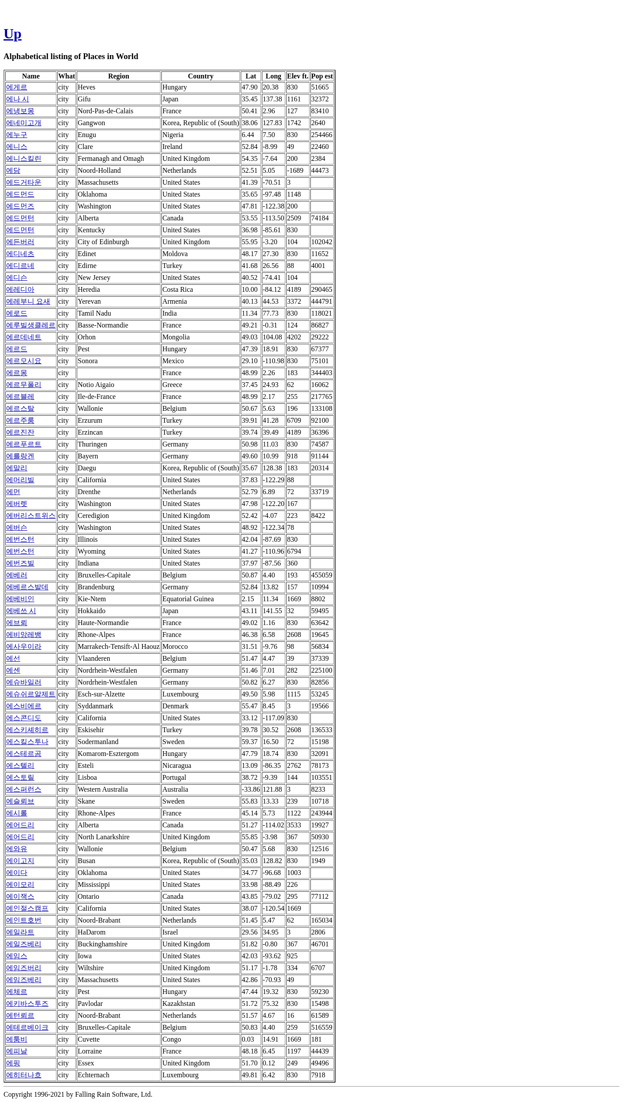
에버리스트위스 (31, 515)
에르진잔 (20, 432)
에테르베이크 (27, 1027)
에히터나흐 (23, 1075)
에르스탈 (20, 408)
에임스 (16, 956)
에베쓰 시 (21, 610)
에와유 (16, 849)
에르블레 (20, 396)
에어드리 (20, 825)
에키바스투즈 (27, 1003)
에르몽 (16, 372)
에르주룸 (20, 420)
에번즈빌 (20, 563)
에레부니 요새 (28, 301)
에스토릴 (20, 777)
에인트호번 (23, 920)
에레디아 (20, 289)
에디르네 (20, 265)
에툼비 (16, 1039)
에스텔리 (20, 765)
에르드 (16, 349)
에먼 (13, 491)
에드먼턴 (20, 218)
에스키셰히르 (27, 729)
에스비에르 (23, 706)
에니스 (16, 146)
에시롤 (16, 813)
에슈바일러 (23, 682)
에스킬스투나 (27, 741)
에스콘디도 (23, 718)
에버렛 (16, 503)
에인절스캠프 (27, 908)
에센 (13, 670)
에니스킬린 (23, 158)
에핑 (13, 1063)
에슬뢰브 (20, 801)
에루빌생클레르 (31, 325)
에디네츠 (20, 253)
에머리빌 (20, 480)
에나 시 (17, 99)
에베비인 (20, 599)
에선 (13, 658)
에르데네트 (23, 337)
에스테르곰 (23, 753)
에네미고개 (23, 123)
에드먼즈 (20, 206)
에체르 (16, 991)
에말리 (16, 468)
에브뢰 (16, 622)
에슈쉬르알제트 (31, 694)
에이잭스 (20, 896)
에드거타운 (23, 182)
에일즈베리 (23, 944)
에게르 (16, 87)
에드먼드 (20, 194)
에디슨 (16, 277)
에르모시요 (23, 361)
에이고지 (20, 860)
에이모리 (20, 884)
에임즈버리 (23, 968)
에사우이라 (23, 646)
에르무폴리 (23, 384)
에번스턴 (20, 539)
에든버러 (20, 242)
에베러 (16, 575)
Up (13, 33)
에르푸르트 (23, 444)
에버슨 (16, 527)
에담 (13, 170)
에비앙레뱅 (23, 634)
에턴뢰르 (20, 1015)
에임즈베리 (23, 979)
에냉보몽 (20, 111)
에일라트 (20, 932)
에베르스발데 (27, 587)
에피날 (16, 1051)
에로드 (16, 313)
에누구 (16, 134)
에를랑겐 (20, 456)
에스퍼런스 (23, 789)
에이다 (16, 872)
